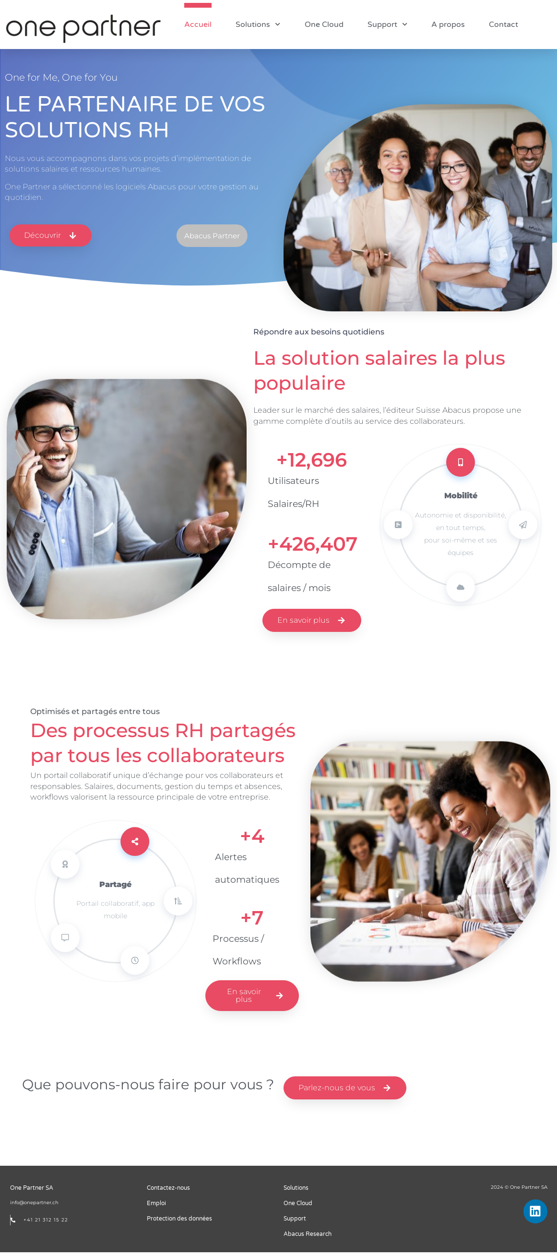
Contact (503, 24)
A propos (448, 24)
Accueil (198, 24)
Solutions (258, 24)
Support (387, 24)
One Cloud (324, 24)
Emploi (156, 1209)
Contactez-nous (168, 1193)
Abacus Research (308, 1239)
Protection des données (179, 1224)
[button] (237, 241)
